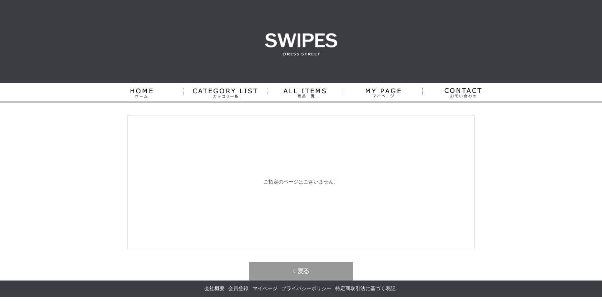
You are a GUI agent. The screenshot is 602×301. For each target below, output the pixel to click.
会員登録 (238, 288)
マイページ (265, 288)
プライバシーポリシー (306, 288)
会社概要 (214, 288)
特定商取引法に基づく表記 (365, 288)
